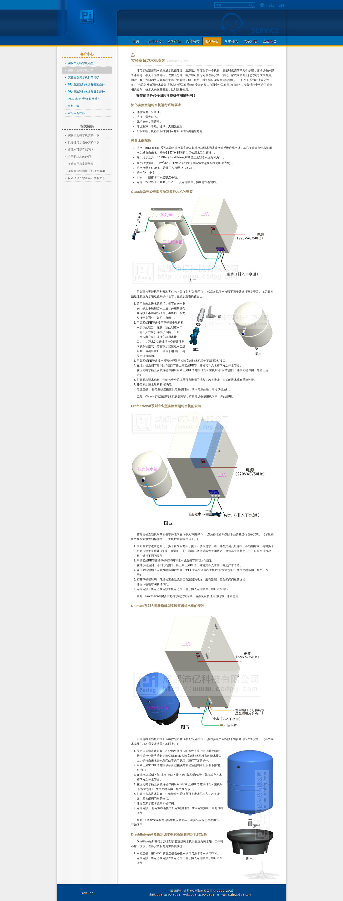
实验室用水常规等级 (81, 163)
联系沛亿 (250, 41)
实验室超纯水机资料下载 (83, 135)
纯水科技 (231, 41)
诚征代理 (269, 41)
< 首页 (184, 61)
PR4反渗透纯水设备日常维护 (86, 91)
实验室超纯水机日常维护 (83, 77)
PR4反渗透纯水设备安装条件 (86, 84)
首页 (262, 4)
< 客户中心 (173, 61)
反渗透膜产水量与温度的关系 (86, 178)
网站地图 (271, 4)
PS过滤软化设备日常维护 (84, 98)
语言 (281, 4)
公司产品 (173, 41)
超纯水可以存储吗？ (81, 149)
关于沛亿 (154, 41)
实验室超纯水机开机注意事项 (86, 171)
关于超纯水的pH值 (79, 156)
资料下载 (73, 106)
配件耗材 (192, 41)
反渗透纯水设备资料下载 (83, 142)
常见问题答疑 (76, 113)
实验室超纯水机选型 (81, 63)
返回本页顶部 (87, 892)
